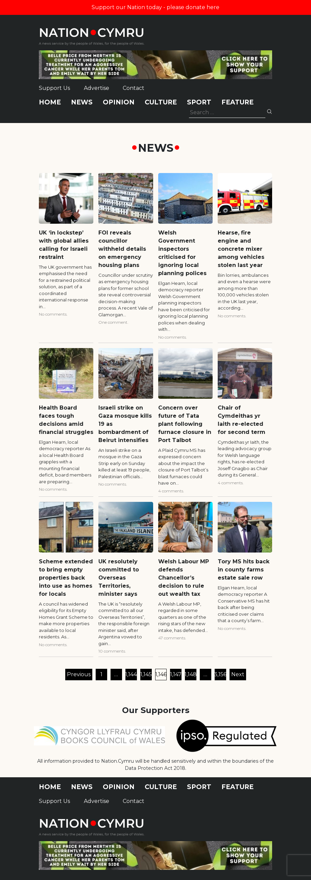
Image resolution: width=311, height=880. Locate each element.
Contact (133, 88)
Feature (237, 102)
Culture (161, 102)
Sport (199, 102)
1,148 (190, 674)
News (82, 102)
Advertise (96, 88)
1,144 (131, 674)
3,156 (220, 674)
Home (50, 102)
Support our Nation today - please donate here (155, 7)
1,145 (146, 674)
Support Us (54, 88)
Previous (79, 674)
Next (237, 674)
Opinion (119, 102)
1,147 (176, 674)
